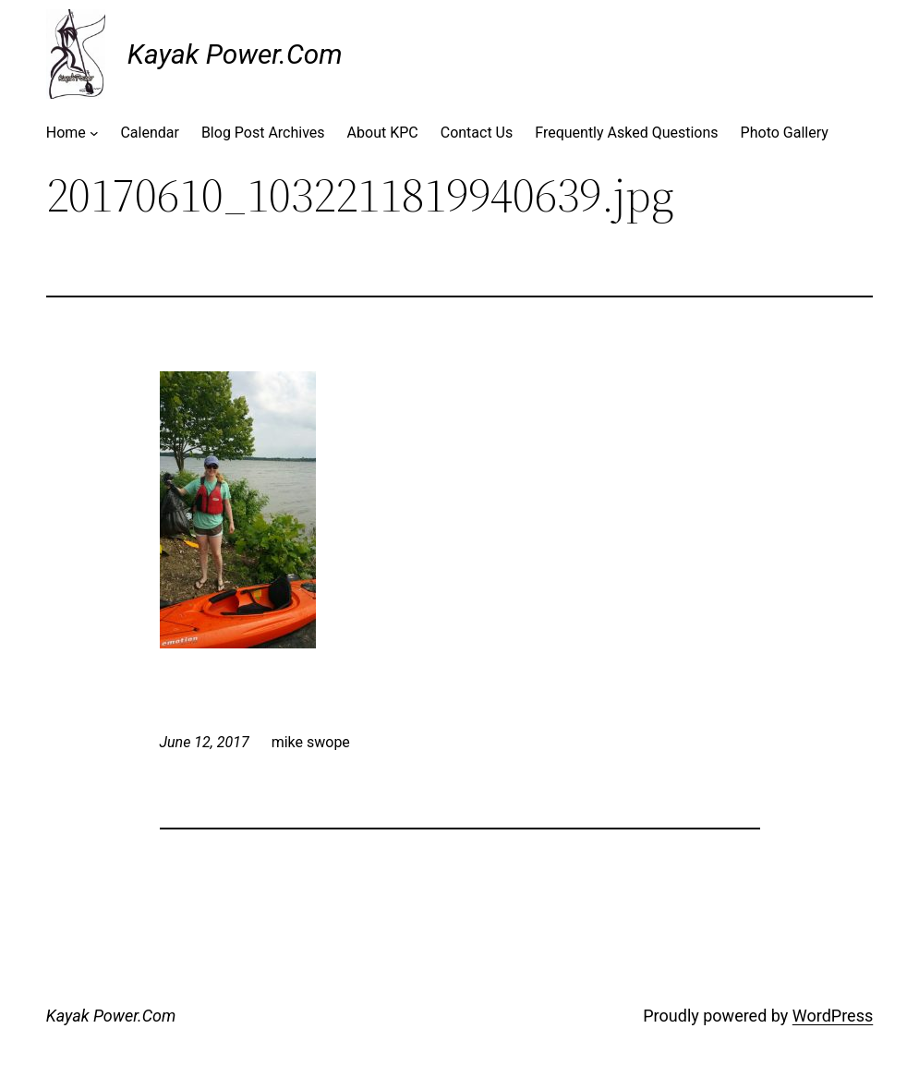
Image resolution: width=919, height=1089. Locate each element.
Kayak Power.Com (235, 54)
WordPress (832, 1015)
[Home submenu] (94, 133)
